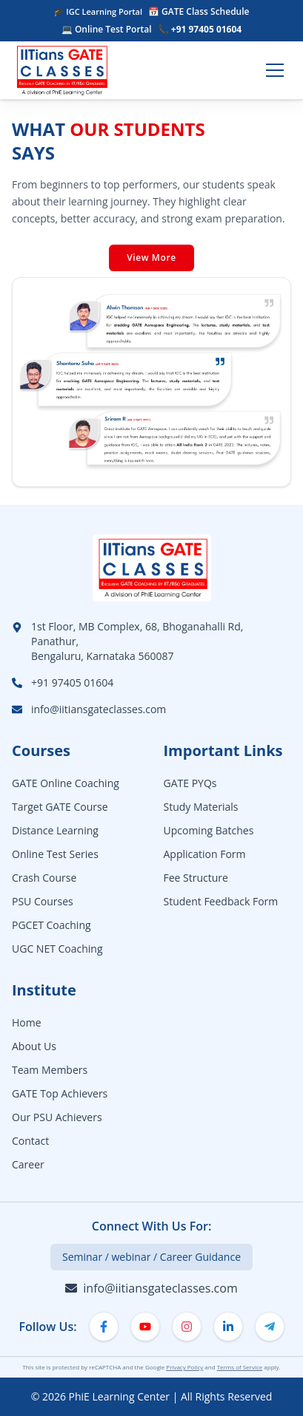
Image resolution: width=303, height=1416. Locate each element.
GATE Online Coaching (65, 783)
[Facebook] (104, 1326)
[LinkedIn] (228, 1326)
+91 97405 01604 (72, 682)
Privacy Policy (184, 1367)
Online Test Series (55, 854)
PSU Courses (42, 901)
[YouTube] (145, 1326)
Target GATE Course (60, 807)
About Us (34, 1046)
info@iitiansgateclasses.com (98, 709)
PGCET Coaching (51, 925)
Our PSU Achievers (57, 1117)
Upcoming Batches (209, 830)
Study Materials (201, 807)
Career (28, 1164)
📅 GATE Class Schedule (199, 12)
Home (26, 1022)
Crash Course (44, 878)
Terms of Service (240, 1367)
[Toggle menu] (275, 70)
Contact (30, 1141)
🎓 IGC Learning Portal (97, 12)
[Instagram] (187, 1326)
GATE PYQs (190, 783)
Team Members (49, 1070)
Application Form (205, 854)
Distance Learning (55, 830)
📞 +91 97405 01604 (200, 29)
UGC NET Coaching (57, 949)
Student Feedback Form (221, 901)
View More (151, 257)
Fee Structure (196, 878)
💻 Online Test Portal (106, 29)
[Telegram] (269, 1326)
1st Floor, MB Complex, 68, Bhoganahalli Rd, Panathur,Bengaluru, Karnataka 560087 (137, 641)
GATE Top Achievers (59, 1093)
